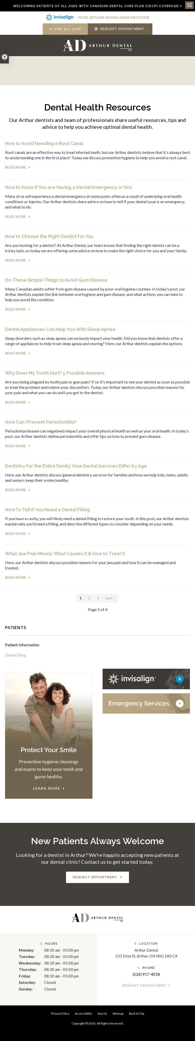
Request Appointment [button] (122, 29)
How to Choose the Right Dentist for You (49, 236)
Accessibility (83, 1013)
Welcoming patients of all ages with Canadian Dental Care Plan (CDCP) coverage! (96, 6)
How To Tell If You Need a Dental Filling (47, 509)
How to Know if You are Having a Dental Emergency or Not (68, 187)
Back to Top (136, 1013)
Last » (110, 598)
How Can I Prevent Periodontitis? (40, 422)
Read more (15, 167)
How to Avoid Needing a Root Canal (44, 143)
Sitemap (117, 1013)
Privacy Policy (60, 1013)
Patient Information (22, 644)
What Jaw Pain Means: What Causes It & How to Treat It (65, 553)
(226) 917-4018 (67, 29)
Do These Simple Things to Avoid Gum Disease (56, 280)
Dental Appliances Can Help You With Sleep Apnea (60, 329)
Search (102, 1013)
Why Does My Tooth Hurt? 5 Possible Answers (55, 373)
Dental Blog (15, 654)
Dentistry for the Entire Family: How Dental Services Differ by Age (76, 466)
